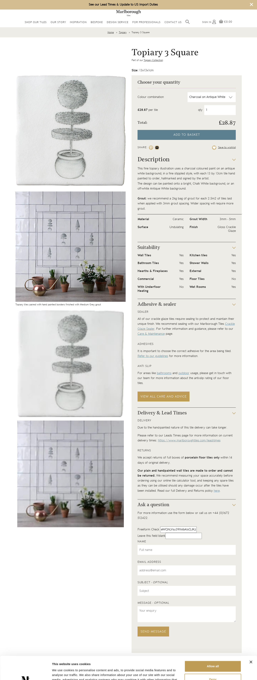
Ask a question (153, 505)
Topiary (123, 32)
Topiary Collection (153, 60)
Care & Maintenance (151, 334)
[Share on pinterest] (151, 147)
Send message (153, 632)
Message (153, 603)
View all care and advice (164, 397)
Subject (153, 582)
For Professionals (146, 22)
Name (142, 541)
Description (154, 160)
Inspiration (78, 22)
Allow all (213, 643)
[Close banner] (250, 638)
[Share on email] (157, 147)
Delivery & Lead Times (162, 413)
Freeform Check (148, 529)
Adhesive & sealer (157, 304)
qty (200, 110)
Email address (149, 562)
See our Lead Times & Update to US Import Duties (123, 5)
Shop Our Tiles (36, 22)
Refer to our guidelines (153, 356)
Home (111, 32)
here (217, 491)
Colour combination (151, 97)
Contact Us (173, 22)
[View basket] (225, 21)
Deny (213, 656)
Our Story (58, 22)
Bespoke (97, 22)
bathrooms (164, 373)
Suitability (149, 247)
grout (191, 198)
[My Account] (209, 22)
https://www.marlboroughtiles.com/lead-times (189, 440)
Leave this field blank (151, 536)
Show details (61, 672)
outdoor (183, 373)
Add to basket (186, 135)
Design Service (117, 22)
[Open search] (188, 22)
